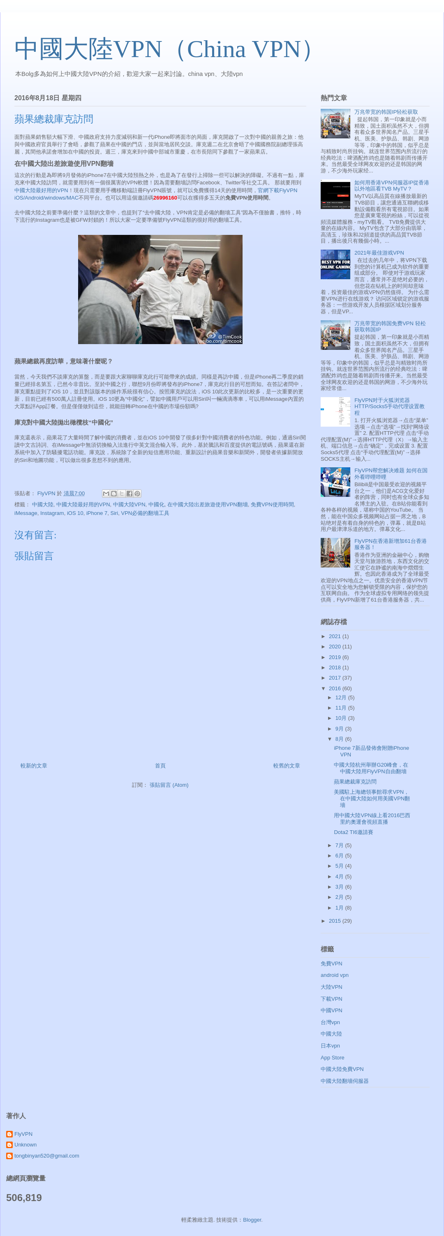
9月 (340, 729)
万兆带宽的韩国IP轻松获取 (386, 112)
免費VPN (331, 963)
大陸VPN (331, 987)
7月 (340, 845)
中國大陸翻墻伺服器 (345, 1081)
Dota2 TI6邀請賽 (353, 832)
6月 (340, 855)
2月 (340, 897)
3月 (340, 887)
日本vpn (330, 1046)
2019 (335, 657)
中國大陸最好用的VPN (41, 190)
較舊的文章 (286, 766)
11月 (341, 708)
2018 (335, 667)
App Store (333, 1058)
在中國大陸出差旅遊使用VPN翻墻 (207, 504)
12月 (341, 697)
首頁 (160, 766)
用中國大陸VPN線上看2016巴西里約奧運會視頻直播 (372, 818)
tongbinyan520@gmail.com (46, 1156)
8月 (340, 739)
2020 (335, 646)
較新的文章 (34, 766)
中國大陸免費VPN (342, 1069)
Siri (114, 513)
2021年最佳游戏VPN (379, 253)
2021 (335, 636)
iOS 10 (75, 513)
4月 (340, 876)
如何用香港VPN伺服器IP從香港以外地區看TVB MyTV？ (391, 185)
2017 (335, 678)
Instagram (52, 513)
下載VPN (331, 999)
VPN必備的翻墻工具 (145, 513)
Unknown (25, 1145)
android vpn (335, 975)
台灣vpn (330, 1022)
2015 (335, 921)
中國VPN (331, 1010)
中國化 (156, 504)
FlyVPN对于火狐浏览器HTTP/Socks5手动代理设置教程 (389, 406)
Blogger (252, 1220)
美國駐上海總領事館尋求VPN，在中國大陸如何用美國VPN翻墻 (372, 798)
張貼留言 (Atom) (169, 785)
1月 (340, 908)
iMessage (25, 513)
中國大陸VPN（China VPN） (170, 48)
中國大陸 (42, 504)
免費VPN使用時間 (272, 504)
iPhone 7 (96, 513)
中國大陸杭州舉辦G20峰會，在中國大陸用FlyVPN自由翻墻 (371, 768)
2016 (335, 688)
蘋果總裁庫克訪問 (355, 782)
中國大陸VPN (129, 504)
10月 (341, 718)
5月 (340, 866)
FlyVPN (23, 1134)
